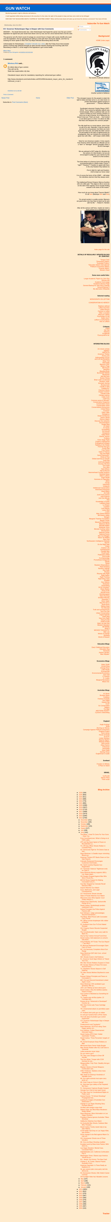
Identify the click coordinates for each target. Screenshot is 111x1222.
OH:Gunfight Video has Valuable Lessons (94, 1177)
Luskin (107, 512)
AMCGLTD (105, 352)
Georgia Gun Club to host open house (93, 1090)
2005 (81, 1206)
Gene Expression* (103, 455)
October (84, 824)
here (91, 194)
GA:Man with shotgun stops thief (91, 1107)
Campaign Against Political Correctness (96, 729)
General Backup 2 (103, 287)
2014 (81, 818)
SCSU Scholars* (103, 587)
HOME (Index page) (102, 40)
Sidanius (106, 332)
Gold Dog (106, 460)
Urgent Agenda (104, 615)
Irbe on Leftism (104, 321)
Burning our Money (103, 728)
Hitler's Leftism (104, 476)
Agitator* (106, 350)
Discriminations (104, 422)
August (83, 828)
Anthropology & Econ (102, 357)
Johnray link (105, 280)
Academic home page (102, 282)
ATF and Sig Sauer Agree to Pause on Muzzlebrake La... (93, 843)
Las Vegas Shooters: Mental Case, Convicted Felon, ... (91, 1149)
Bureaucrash (105, 385)
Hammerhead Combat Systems (98, 472)
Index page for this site (101, 249)
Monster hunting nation (101, 529)
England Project (104, 731)
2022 (81, 801)
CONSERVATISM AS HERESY (99, 302)
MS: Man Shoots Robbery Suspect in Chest (94, 963)
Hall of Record (104, 471)
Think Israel (105, 779)
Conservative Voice (103, 405)
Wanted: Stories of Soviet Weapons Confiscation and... (92, 1068)
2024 (81, 797)
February (84, 1185)
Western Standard (103, 625)
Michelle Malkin (104, 525)
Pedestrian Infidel (103, 555)
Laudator (107, 507)
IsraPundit (106, 776)
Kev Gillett (106, 700)
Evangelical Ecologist (102, 443)
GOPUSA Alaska (103, 462)
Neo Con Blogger (103, 536)
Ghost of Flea (104, 457)
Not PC (107, 543)
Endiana (106, 438)
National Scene (104, 534)
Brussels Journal (103, 383)
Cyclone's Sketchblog (102, 712)
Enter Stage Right (103, 440)
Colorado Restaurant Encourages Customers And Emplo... (91, 862)
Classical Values (104, 390)
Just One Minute (104, 498)
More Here (7, 51)
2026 (81, 792)
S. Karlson (106, 676)
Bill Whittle (105, 627)
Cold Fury (106, 398)
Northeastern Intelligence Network (98, 541)
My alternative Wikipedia (101, 289)
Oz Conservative (103, 705)
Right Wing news (103, 579)
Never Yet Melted (104, 537)
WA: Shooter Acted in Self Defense (92, 957)
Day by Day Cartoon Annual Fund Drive (93, 936)
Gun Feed (106, 465)
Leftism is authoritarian (101, 320)
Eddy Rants (105, 435)
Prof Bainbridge (104, 558)
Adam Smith (105, 664)
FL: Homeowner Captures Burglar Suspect (94, 1088)
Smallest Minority (104, 597)
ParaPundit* (105, 553)
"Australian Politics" (103, 263)
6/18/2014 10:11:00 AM (14, 91)
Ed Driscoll (106, 431)
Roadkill (106, 580)
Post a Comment (8, 94)
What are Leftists (103, 314)
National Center (104, 532)
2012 (81, 1191)
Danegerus (105, 414)
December (84, 820)
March (83, 1183)
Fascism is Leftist (103, 311)
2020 (81, 805)
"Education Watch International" (98, 265)
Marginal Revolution (102, 680)
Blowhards (105, 374)
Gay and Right (104, 453)
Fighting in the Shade (102, 445)
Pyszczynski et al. (103, 335)
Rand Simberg (104, 567)
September (85, 826)
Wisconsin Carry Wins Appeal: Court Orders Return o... (92, 898)
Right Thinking (104, 577)
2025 (81, 795)
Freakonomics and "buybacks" (90, 1024)
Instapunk (106, 486)
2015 (81, 816)
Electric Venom (104, 436)
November (84, 822)
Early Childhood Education (101, 647)
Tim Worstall (105, 608)
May (82, 1179)
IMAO (107, 481)
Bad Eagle (106, 362)
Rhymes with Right (103, 573)
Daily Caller (105, 412)
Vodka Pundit (105, 621)
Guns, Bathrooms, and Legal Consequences (89, 890)
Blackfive (106, 369)
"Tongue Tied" (104, 260)
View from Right (104, 618)
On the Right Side (103, 544)
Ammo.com (105, 356)
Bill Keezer (106, 368)
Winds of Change (103, 633)
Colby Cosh (105, 397)
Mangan (106, 517)
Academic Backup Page (101, 284)
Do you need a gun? (87, 1053)
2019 (81, 807)
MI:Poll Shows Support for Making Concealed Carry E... (91, 881)
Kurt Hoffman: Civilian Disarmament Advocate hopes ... (92, 1031)
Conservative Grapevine (101, 402)
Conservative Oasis (102, 404)
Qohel (107, 563)
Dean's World (105, 417)
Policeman (105, 747)
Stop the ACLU (104, 603)
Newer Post (5, 98)
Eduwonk (106, 651)
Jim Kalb (106, 493)
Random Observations (102, 565)
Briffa (108, 726)
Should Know (105, 592)
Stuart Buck (105, 604)
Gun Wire (106, 467)
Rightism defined (103, 306)
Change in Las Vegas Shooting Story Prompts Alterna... (92, 1104)
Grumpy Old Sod (103, 464)
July (82, 830)
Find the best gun (103, 447)
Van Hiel (107, 330)
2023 (81, 799)
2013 (81, 1189)
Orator (107, 546)
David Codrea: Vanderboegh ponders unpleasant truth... (92, 906)
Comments (82, 30)
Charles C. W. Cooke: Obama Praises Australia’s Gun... (93, 1162)
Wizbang (107, 635)
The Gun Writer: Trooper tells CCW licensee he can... (92, 1060)
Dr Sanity (106, 428)
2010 (81, 1195)
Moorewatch (105, 531)
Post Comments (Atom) (20, 102)
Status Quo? (105, 318)
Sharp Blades (104, 589)
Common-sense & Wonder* (100, 400)
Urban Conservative (102, 613)
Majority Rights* (104, 740)
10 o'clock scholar (103, 349)
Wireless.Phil (13, 63)
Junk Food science (103, 495)
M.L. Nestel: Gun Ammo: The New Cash (93, 1159)
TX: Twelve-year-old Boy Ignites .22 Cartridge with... (92, 998)
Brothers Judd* (104, 381)
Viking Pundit (105, 620)
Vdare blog (106, 616)
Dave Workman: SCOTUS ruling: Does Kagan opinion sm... (93, 1027)
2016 (81, 813)
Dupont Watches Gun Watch (89, 888)
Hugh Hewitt (105, 477)
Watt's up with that (103, 623)
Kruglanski (105, 333)
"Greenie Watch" (103, 268)
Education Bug (104, 649)
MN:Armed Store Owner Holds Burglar (93, 1045)
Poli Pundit (106, 556)
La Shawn (106, 505)
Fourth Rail (105, 448)
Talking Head (105, 606)
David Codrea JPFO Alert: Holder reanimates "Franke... (91, 1035)
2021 (81, 803)
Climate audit (105, 393)
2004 (81, 1208)
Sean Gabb (105, 750)
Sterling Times (104, 752)
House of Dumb (104, 735)
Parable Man (105, 551)
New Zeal (106, 539)
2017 (81, 811)
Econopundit (105, 671)
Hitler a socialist (104, 313)
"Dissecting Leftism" (103, 261)
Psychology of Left (103, 316)
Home (38, 98)
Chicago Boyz (105, 668)
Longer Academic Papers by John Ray (96, 278)
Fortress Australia (103, 699)
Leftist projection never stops (89, 1051)
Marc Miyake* (104, 654)
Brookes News (104, 695)
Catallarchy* (105, 388)
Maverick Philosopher (102, 522)
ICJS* (107, 704)
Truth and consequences (101, 609)
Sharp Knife (105, 591)
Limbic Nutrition (104, 738)
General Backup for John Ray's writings (96, 285)
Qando (107, 561)
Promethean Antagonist (102, 560)
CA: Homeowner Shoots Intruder (91, 893)
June (83, 832)
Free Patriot (105, 450)
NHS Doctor (105, 743)
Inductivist (106, 484)
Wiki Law (106, 632)
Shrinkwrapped (104, 594)
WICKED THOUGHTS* (101, 630)
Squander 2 (105, 599)
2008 (81, 1200)
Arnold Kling (105, 666)
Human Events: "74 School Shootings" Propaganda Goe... (93, 1097)
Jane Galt (106, 675)
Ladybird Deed (104, 503)
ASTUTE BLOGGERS (102, 359)
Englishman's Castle (102, 753)
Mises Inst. (106, 681)
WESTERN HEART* (102, 711)
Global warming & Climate (100, 459)
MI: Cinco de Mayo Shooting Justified (92, 1142)
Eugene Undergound (102, 441)
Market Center (104, 520)
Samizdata (105, 748)
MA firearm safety (103, 515)
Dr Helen (106, 426)
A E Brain (106, 693)
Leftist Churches (104, 308)
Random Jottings (103, 568)
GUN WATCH (18, 8)
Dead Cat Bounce (103, 416)
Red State (106, 570)
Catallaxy (106, 697)
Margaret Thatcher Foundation (99, 519)
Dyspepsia (105, 433)
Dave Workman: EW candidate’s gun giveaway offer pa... (92, 984)
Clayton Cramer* (103, 392)
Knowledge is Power (102, 501)
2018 (81, 809)
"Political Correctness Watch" (99, 266)
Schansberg (105, 585)
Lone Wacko (105, 508)
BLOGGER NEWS (103, 373)
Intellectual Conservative (101, 488)
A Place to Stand (103, 765)
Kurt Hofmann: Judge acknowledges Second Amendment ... (92, 913)
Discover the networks (102, 421)
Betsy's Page (105, 366)
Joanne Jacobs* (104, 652)
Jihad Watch (105, 491)
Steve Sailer (105, 601)
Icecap (107, 483)
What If (107, 628)
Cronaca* (106, 410)
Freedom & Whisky (103, 764)
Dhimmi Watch (104, 419)
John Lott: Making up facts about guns (93, 988)
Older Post (70, 98)
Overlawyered (105, 549)
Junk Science (105, 496)
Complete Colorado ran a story (35, 44)
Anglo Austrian (104, 724)
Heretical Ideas (104, 474)
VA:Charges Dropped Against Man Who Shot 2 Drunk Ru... (93, 877)
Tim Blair (106, 709)
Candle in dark (104, 386)
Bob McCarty (105, 376)
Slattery (107, 707)
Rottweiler (106, 584)
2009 (81, 1197)
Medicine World (104, 524)
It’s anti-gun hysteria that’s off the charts (93, 1015)
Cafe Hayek (105, 669)
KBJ (108, 500)
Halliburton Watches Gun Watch (91, 1121)
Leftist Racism (104, 309)
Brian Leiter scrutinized (101, 380)
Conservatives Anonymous (100, 407)
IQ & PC (106, 736)
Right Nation (105, 575)
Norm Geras (105, 733)
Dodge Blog (105, 424)
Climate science (104, 395)
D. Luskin (106, 678)
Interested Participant (102, 489)
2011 (81, 1193)
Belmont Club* (104, 364)
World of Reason (104, 637)
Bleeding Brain (104, 371)
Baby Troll (106, 361)
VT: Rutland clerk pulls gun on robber (92, 1012)
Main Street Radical (102, 513)
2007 (81, 1202)
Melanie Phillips (104, 741)
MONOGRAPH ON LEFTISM (99, 299)
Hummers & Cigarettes (101, 479)
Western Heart (104, 270)
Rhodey (107, 572)
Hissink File (105, 702)
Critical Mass (105, 409)
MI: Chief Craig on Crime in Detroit (91, 1082)
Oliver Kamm (105, 745)
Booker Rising (105, 378)
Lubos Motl (105, 510)
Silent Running (104, 596)
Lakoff (107, 328)
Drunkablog (105, 429)
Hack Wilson (105, 469)
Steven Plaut (105, 777)
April (82, 1181)
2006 (81, 1204)
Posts (80, 26)
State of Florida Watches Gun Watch (92, 896)
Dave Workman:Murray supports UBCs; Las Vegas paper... (93, 873)
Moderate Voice (104, 527)
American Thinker (103, 354)
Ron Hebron (105, 582)
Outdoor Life (105, 548)
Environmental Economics (100, 673)
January (84, 1187)
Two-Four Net (104, 611)
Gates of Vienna (104, 452)
